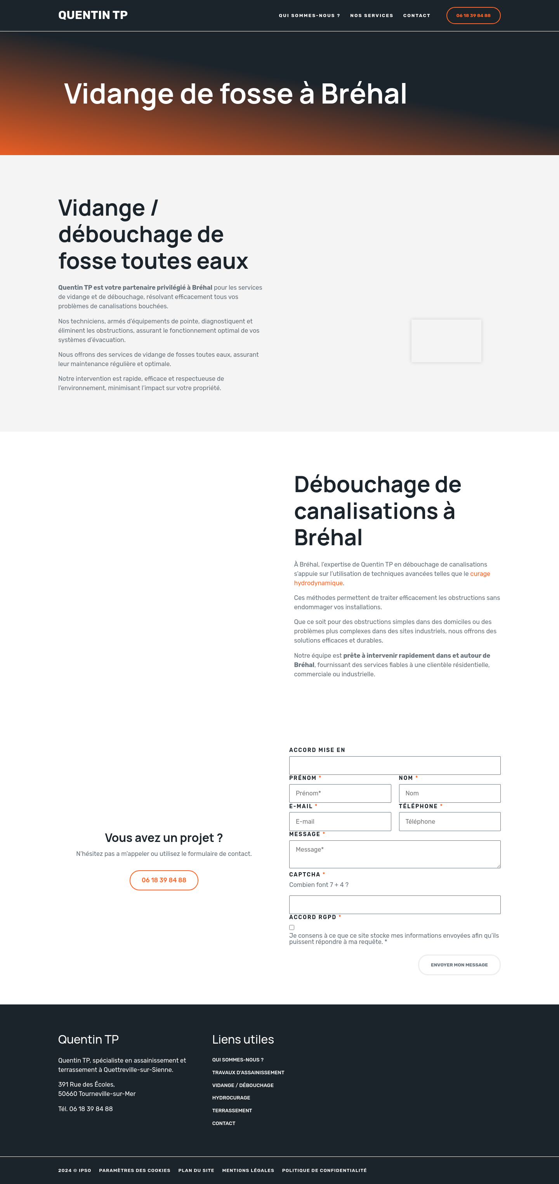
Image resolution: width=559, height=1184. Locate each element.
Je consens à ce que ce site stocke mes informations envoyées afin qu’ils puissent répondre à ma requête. (394, 939)
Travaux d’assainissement (248, 1072)
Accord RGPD (315, 917)
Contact (417, 15)
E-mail (303, 806)
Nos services (372, 15)
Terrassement (232, 1110)
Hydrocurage (231, 1098)
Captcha (307, 875)
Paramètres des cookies (134, 1170)
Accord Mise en (317, 750)
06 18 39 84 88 (91, 1109)
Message (307, 834)
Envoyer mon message (459, 965)
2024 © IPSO (74, 1170)
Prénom (305, 778)
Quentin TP (93, 15)
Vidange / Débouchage (243, 1085)
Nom (409, 778)
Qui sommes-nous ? (309, 15)
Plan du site (196, 1170)
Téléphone (421, 806)
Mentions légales (248, 1170)
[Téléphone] (450, 821)
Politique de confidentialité (324, 1170)
